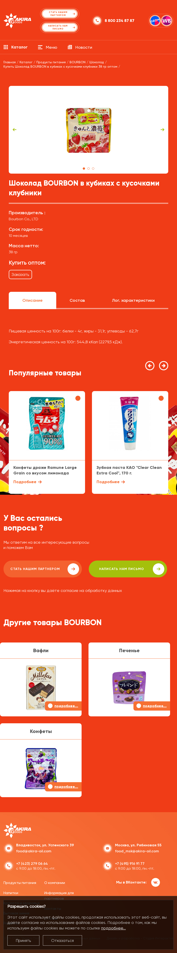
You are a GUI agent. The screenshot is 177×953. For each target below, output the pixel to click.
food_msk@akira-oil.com (137, 851)
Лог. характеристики (133, 300)
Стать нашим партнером (44, 569)
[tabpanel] (88, 129)
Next (162, 129)
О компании (54, 883)
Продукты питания (19, 883)
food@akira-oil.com (33, 851)
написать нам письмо (131, 569)
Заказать (20, 274)
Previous (14, 129)
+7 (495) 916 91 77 (130, 863)
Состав (77, 300)
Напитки (10, 893)
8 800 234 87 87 (119, 20)
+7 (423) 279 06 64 (32, 863)
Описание (32, 300)
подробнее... (113, 928)
